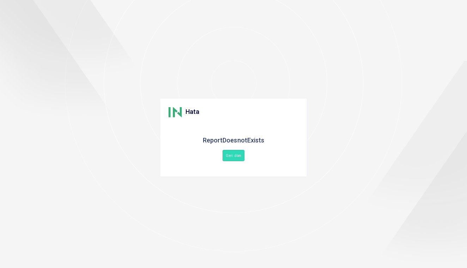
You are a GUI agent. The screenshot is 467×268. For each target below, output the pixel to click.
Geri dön (234, 155)
